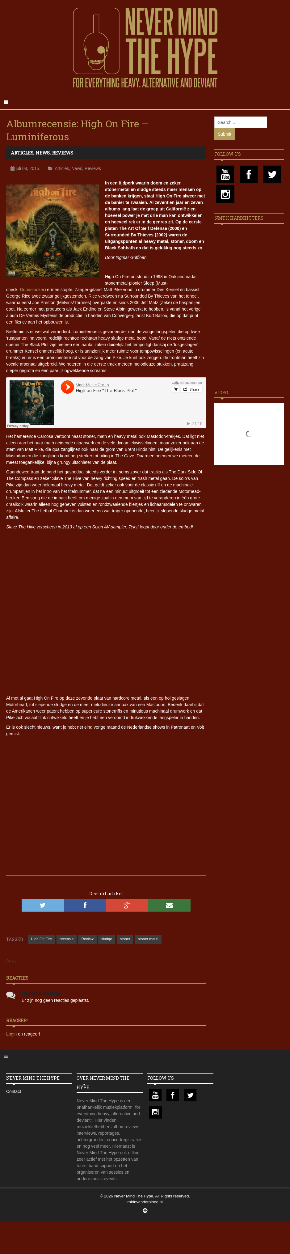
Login (12, 1034)
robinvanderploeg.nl (144, 1202)
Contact (13, 1091)
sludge (106, 939)
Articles (22, 153)
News (43, 153)
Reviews (62, 153)
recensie (67, 939)
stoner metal (148, 939)
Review (87, 939)
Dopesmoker (32, 289)
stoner (125, 939)
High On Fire (41, 939)
